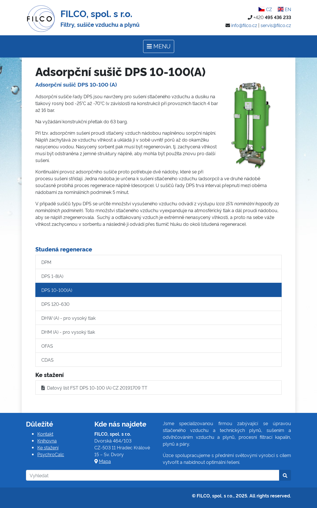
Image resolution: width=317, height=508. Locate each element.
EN (284, 9)
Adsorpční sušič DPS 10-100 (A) (76, 84)
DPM (46, 262)
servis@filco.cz (276, 25)
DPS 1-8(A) (52, 276)
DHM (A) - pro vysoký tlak (68, 332)
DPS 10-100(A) (56, 290)
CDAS (47, 360)
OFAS (47, 346)
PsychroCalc (50, 454)
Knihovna (47, 440)
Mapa (105, 461)
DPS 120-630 (55, 304)
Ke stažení (47, 447)
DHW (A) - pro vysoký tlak (68, 318)
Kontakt (45, 434)
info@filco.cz (244, 25)
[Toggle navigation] (158, 46)
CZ (265, 9)
